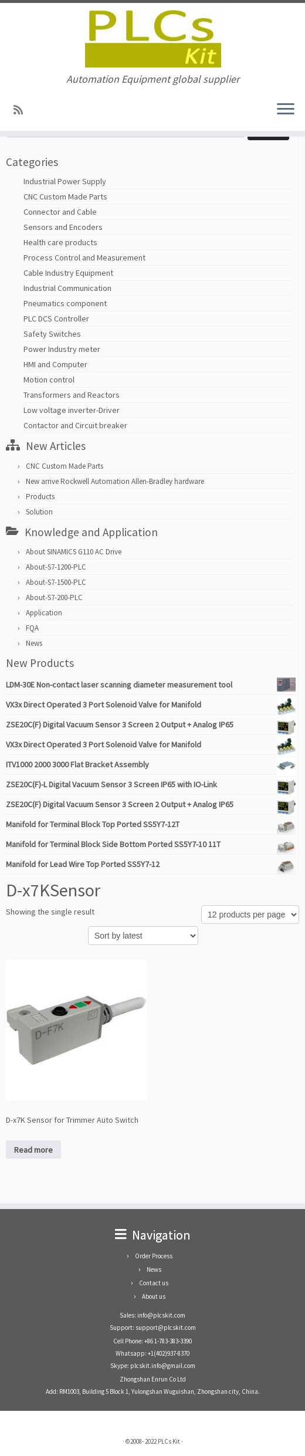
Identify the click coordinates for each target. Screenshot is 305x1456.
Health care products (60, 242)
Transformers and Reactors (71, 395)
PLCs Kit (169, 1441)
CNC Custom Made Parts (65, 196)
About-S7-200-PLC (54, 597)
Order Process (153, 1256)
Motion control (48, 379)
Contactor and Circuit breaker (75, 425)
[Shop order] (143, 935)
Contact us (153, 1283)
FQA (32, 628)
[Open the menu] (285, 109)
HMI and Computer (55, 364)
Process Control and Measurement (84, 257)
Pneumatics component (65, 303)
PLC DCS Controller (56, 318)
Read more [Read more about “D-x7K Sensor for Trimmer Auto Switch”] (33, 1150)
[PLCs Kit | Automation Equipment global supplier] (152, 38)
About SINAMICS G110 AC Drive (73, 552)
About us (153, 1296)
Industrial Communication (67, 288)
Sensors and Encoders (63, 227)
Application (44, 613)
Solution (39, 512)
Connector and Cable (60, 211)
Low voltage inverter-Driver (71, 410)
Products (40, 497)
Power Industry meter (61, 349)
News (34, 643)
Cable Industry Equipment (68, 273)
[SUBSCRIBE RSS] (21, 110)
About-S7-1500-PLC (56, 582)
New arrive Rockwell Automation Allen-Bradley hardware (115, 481)
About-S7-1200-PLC (56, 567)
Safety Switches (52, 334)
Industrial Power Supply (64, 181)
